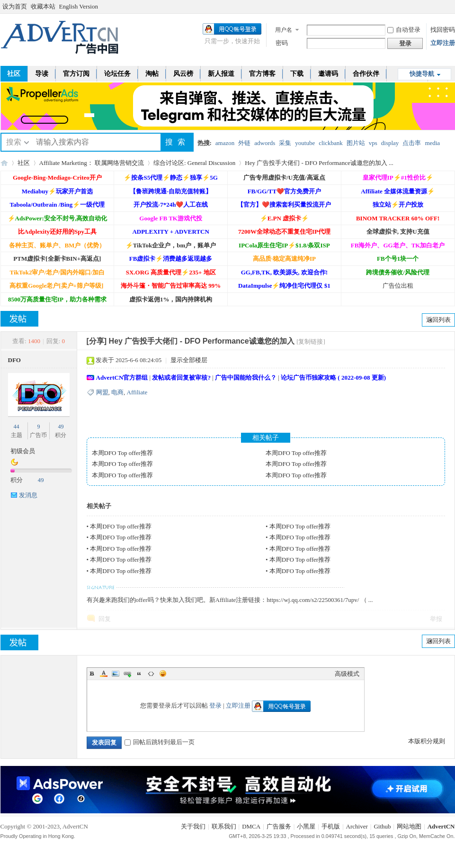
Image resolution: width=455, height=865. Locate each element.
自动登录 (403, 29)
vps (373, 142)
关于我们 (193, 826)
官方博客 (262, 73)
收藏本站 (43, 6)
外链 (244, 142)
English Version (78, 6)
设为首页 (14, 6)
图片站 (356, 142)
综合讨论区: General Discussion (194, 162)
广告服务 (279, 826)
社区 (24, 162)
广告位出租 (398, 285)
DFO (14, 360)
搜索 (13, 142)
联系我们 (224, 826)
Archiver (357, 826)
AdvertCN (441, 826)
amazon (224, 142)
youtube (305, 142)
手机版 (330, 826)
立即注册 (442, 42)
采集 (285, 142)
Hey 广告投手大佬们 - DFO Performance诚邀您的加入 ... (319, 162)
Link (127, 673)
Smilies (163, 673)
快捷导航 (422, 73)
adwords (264, 142)
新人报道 (221, 73)
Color (103, 673)
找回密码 (442, 29)
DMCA (251, 826)
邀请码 (328, 73)
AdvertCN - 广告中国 (4, 163)
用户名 (283, 30)
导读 (41, 73)
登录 (215, 705)
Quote (139, 673)
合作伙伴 (366, 73)
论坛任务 (117, 73)
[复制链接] (310, 341)
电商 (117, 392)
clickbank (331, 142)
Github (382, 826)
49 (60, 426)
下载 (296, 73)
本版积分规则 (426, 741)
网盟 (102, 392)
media (432, 142)
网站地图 (409, 826)
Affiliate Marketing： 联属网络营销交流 (91, 162)
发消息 (28, 495)
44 (16, 426)
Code (151, 673)
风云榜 (183, 73)
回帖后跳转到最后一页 (160, 742)
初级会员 (22, 451)
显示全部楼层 (188, 360)
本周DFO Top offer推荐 (122, 452)
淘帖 (152, 73)
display (390, 142)
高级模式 (347, 673)
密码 (282, 42)
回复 (104, 618)
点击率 (411, 142)
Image (115, 673)
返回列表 (438, 319)
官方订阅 (76, 73)
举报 (436, 618)
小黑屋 (306, 826)
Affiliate (137, 392)
